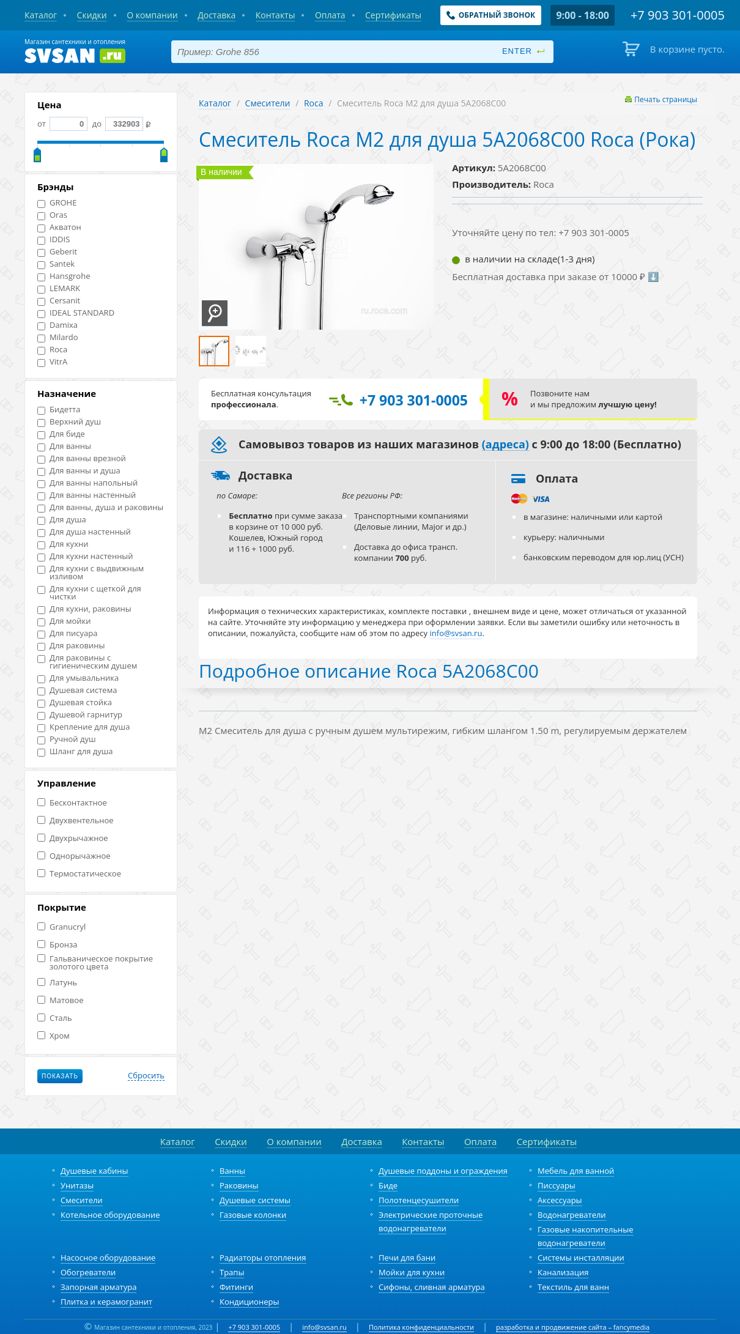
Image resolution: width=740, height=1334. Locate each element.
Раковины (239, 1185)
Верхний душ (69, 422)
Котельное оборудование (110, 1214)
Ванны (232, 1170)
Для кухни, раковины (84, 609)
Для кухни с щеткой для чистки (89, 593)
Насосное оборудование (108, 1257)
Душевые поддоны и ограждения (443, 1170)
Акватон (59, 227)
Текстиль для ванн (573, 1286)
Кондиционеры (249, 1301)
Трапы (232, 1272)
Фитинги (236, 1286)
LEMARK (58, 288)
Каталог (215, 103)
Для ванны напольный (87, 483)
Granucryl (61, 927)
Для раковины (71, 646)
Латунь (57, 983)
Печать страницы (665, 99)
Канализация (563, 1272)
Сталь (54, 1018)
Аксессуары (560, 1200)
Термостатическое (79, 874)
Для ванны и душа (78, 471)
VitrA (52, 362)
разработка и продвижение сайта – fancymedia (572, 1327)
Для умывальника (78, 678)
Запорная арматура (98, 1286)
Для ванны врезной (81, 458)
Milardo (57, 337)
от (62, 123)
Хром (53, 1036)
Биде (388, 1185)
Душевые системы (255, 1200)
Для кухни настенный (85, 556)
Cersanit (58, 301)
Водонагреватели (572, 1214)
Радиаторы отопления (263, 1257)
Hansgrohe (63, 276)
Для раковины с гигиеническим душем (87, 662)
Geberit (57, 252)
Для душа (61, 520)
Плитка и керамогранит (106, 1301)
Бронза (57, 945)
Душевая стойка (74, 702)
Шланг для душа (75, 751)
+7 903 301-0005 (254, 1327)
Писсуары (556, 1185)
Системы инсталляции (581, 1257)
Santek (56, 264)
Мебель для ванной (576, 1170)
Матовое (60, 1000)
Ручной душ (66, 739)
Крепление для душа (83, 727)
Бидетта (58, 409)
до (116, 123)
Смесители (267, 103)
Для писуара (67, 633)
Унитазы (77, 1185)
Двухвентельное (75, 820)
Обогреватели (88, 1272)
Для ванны (64, 446)
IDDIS (53, 239)
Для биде (61, 434)
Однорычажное (74, 856)
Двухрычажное (72, 838)
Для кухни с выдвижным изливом (90, 572)
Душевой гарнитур (79, 715)
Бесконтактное (72, 803)
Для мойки (64, 621)
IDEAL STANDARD (75, 313)
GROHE (56, 203)
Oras (52, 215)
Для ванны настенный (86, 495)
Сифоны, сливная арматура (432, 1286)
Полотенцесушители (419, 1200)
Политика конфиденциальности (421, 1327)
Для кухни (62, 544)
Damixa (57, 325)
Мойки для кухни (412, 1272)
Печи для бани (407, 1257)
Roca (52, 350)
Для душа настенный (84, 532)
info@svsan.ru (324, 1327)
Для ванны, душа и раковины (100, 507)
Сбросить (146, 1076)
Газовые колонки (253, 1214)
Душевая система (77, 690)
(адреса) (505, 445)
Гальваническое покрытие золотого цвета (95, 963)
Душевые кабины (94, 1170)
